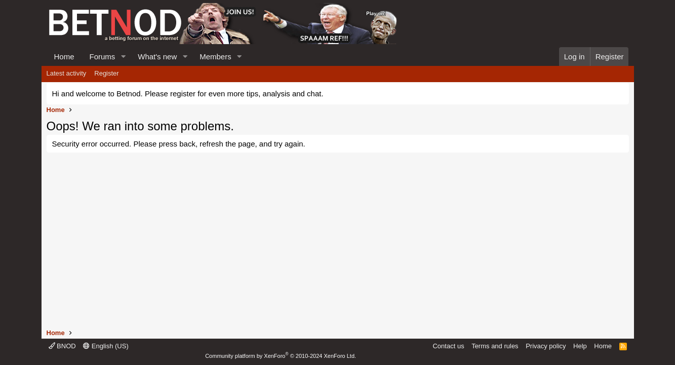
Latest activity (67, 73)
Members (215, 56)
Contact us (448, 346)
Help (580, 346)
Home (64, 56)
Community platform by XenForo (280, 356)
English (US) (106, 346)
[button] (123, 56)
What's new (157, 56)
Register (106, 73)
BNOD (62, 346)
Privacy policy (546, 346)
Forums (102, 56)
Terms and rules (494, 346)
